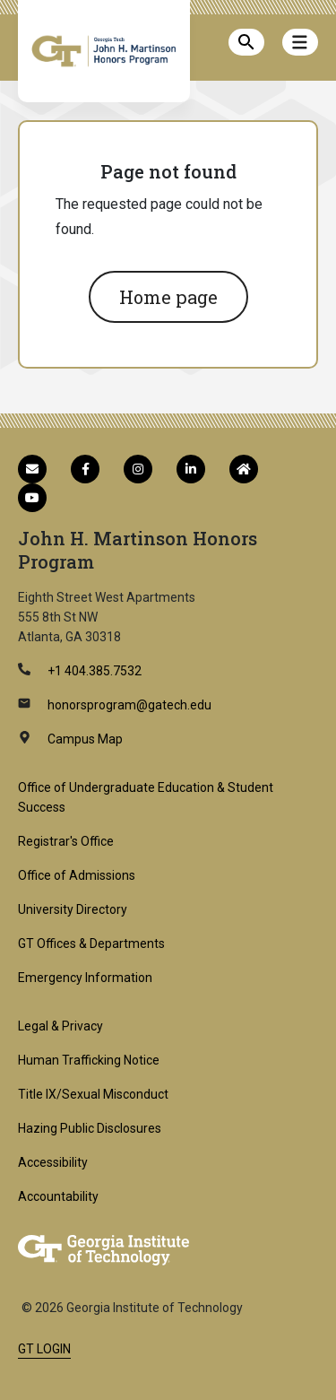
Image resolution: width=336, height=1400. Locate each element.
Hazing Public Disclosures (89, 1128)
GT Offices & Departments (91, 943)
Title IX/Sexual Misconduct (93, 1094)
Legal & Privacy (60, 1026)
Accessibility (53, 1162)
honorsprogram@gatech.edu (128, 705)
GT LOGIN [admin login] (44, 1349)
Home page (168, 297)
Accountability (58, 1196)
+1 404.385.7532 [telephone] (93, 671)
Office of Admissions (76, 875)
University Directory (72, 909)
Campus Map (84, 739)
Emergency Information (85, 977)
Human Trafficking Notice (88, 1060)
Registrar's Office (66, 841)
